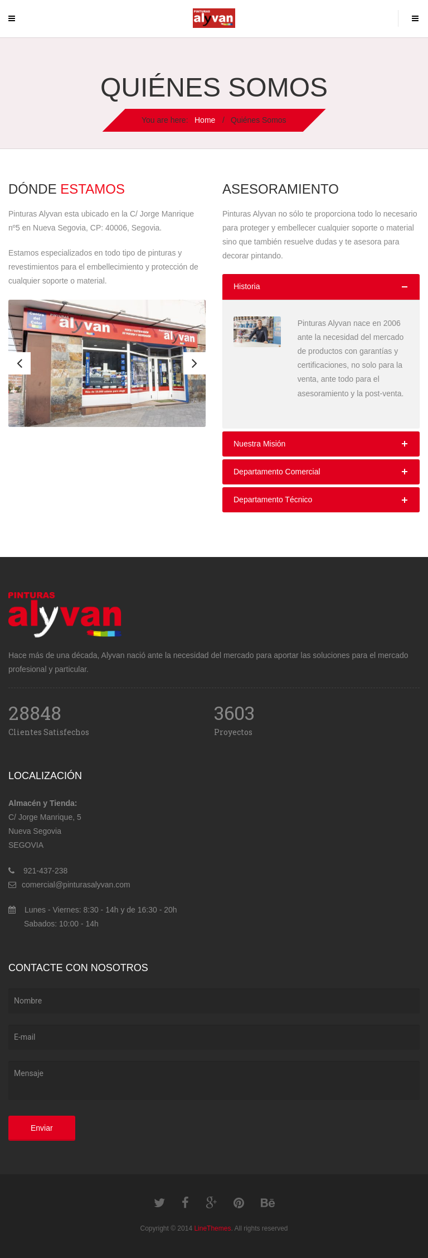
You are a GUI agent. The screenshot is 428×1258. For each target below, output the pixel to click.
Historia (247, 286)
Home (204, 120)
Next (194, 363)
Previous (19, 363)
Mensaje (214, 1080)
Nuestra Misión (259, 443)
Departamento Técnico (273, 499)
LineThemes (212, 1228)
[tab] (321, 286)
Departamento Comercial (277, 471)
